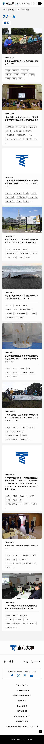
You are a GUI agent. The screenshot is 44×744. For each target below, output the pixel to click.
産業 (8, 368)
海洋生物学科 (21, 313)
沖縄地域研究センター (14, 504)
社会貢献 (18, 131)
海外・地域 (10, 197)
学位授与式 (23, 559)
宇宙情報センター (12, 435)
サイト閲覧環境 (21, 690)
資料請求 (9, 661)
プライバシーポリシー (21, 695)
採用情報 (20, 711)
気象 (15, 496)
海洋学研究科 (11, 317)
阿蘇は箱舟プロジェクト (26, 135)
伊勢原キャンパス (30, 623)
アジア (9, 193)
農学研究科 (24, 439)
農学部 (35, 253)
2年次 (24, 75)
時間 (21, 257)
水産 (15, 368)
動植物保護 (10, 135)
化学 (15, 615)
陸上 (15, 372)
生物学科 (33, 313)
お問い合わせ (30, 661)
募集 (27, 193)
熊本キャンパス (32, 139)
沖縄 (8, 79)
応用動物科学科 (12, 439)
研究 (17, 75)
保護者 (19, 619)
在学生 (9, 75)
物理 (8, 496)
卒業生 (16, 427)
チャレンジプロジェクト (15, 139)
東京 (8, 376)
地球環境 (10, 127)
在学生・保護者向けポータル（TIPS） (21, 727)
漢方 (8, 372)
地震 (8, 249)
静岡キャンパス (12, 309)
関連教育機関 (21, 721)
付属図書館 (24, 253)
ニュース (25, 71)
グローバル (33, 197)
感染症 (16, 71)
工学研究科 (22, 197)
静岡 (25, 305)
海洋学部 (10, 313)
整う (28, 257)
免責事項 (21, 701)
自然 (19, 201)
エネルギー (10, 201)
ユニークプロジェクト (14, 563)
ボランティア (21, 127)
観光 (26, 504)
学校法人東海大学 (20, 716)
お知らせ (18, 193)
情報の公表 (21, 706)
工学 (27, 201)
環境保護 (28, 131)
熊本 (32, 75)
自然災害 (17, 249)
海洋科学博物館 (26, 309)
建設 (8, 71)
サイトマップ (21, 685)
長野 (34, 555)
